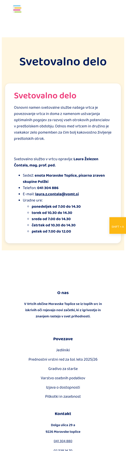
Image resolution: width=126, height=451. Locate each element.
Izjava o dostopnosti (63, 387)
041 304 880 (63, 440)
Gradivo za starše (63, 369)
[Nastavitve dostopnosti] (117, 225)
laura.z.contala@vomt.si (57, 194)
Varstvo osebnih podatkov (63, 378)
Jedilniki (63, 350)
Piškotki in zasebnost (63, 396)
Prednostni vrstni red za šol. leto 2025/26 (63, 359)
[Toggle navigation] (17, 9)
